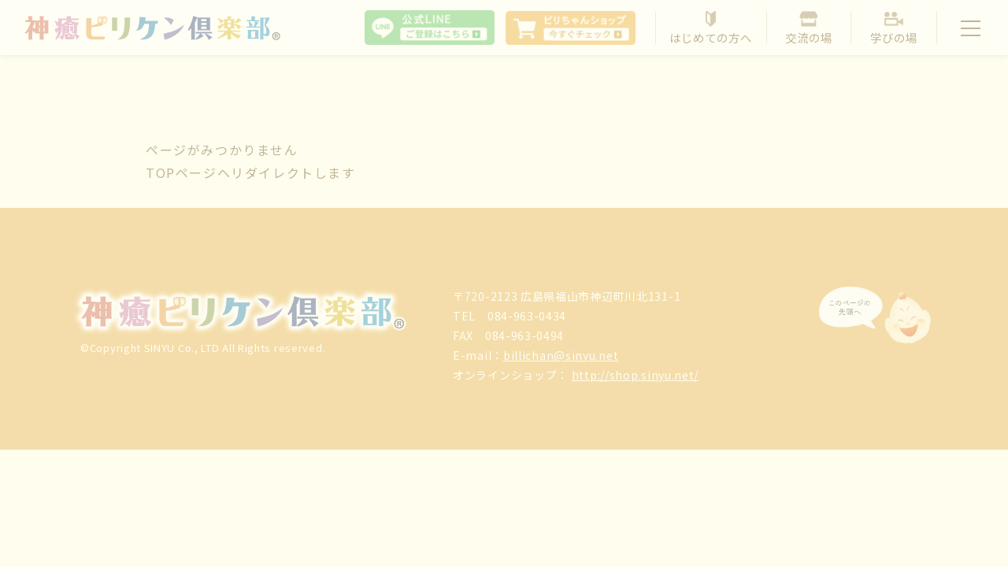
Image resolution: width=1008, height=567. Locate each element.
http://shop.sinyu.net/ (635, 375)
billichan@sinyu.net (560, 355)
